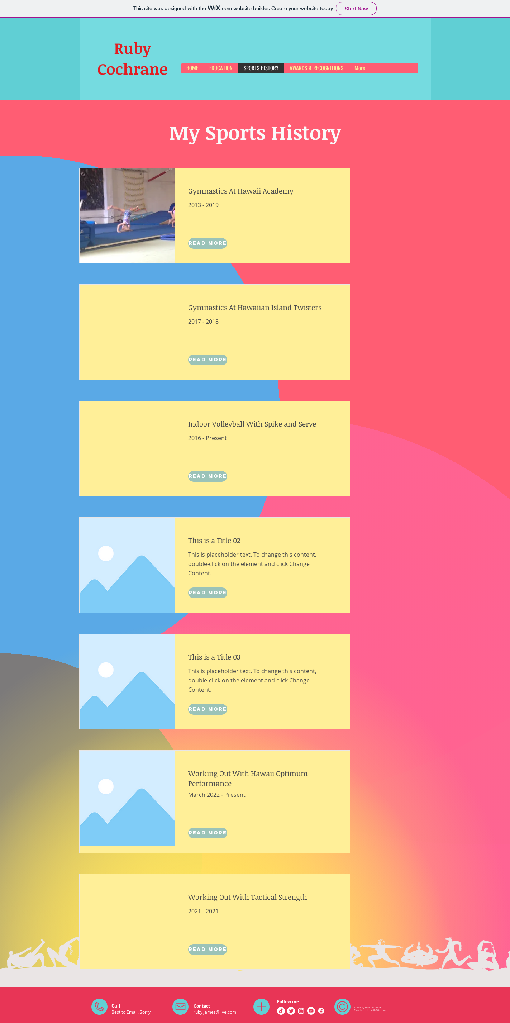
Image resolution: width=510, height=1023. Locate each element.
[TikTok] (281, 1011)
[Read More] (207, 243)
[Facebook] (321, 1011)
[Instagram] (301, 1011)
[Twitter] (291, 1011)
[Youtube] (311, 1011)
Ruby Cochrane (132, 58)
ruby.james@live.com (215, 1012)
